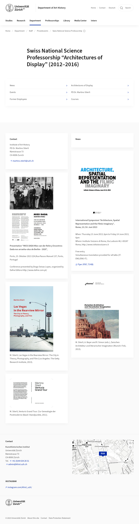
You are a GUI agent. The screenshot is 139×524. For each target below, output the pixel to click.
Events (39, 92)
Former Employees (39, 99)
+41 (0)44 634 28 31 (20, 460)
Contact (102, 8)
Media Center (80, 20)
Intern (94, 20)
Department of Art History (52, 8)
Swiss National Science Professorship (69, 31)
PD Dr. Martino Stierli (100, 92)
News (39, 85)
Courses (100, 99)
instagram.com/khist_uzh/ (20, 487)
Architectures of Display (100, 85)
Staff (31, 31)
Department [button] (35, 20)
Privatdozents (42, 31)
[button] (130, 443)
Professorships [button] (52, 20)
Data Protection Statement (59, 518)
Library (66, 20)
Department (20, 31)
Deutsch (112, 8)
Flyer (85, 264)
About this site (33, 518)
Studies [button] (8, 20)
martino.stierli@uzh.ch (23, 160)
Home (93, 8)
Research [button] (21, 20)
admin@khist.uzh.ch (17, 464)
